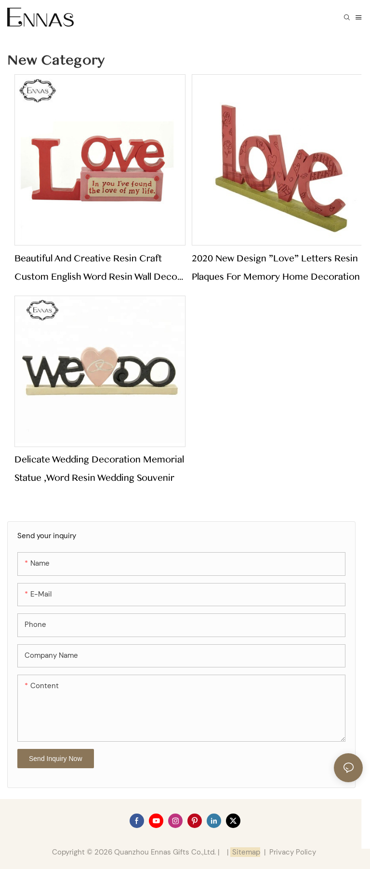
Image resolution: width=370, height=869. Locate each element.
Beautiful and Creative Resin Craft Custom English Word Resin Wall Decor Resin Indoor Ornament (97, 269)
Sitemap (245, 852)
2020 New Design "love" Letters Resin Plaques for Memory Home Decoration (276, 268)
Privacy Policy (292, 852)
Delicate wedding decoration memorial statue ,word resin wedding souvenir (99, 469)
